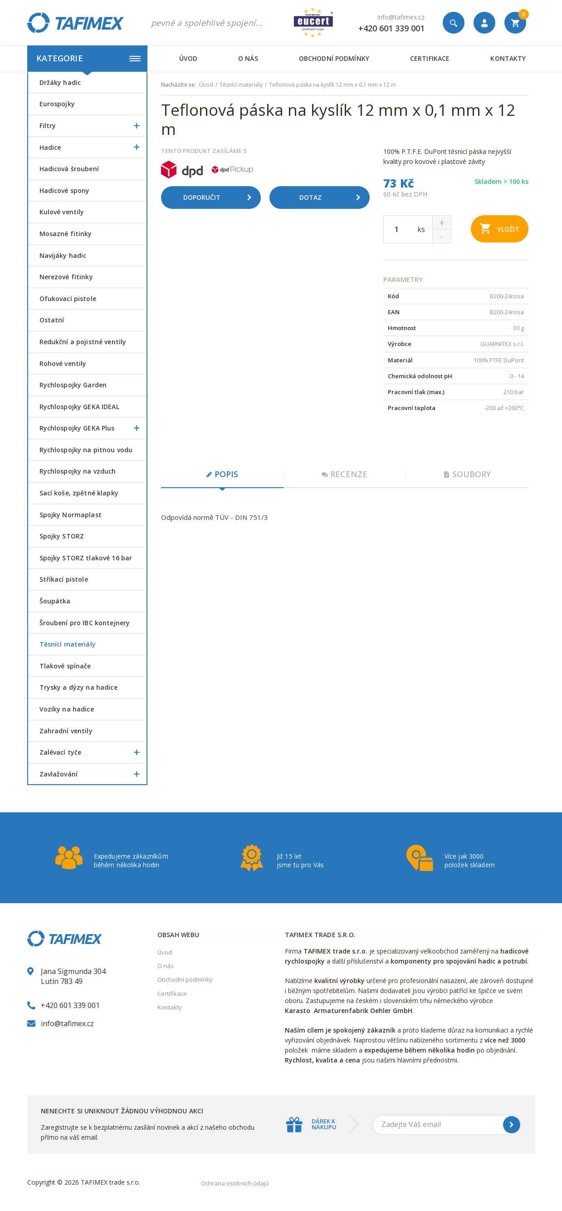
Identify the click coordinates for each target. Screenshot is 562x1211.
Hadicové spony (64, 190)
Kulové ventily (61, 212)
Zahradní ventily (66, 731)
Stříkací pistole (63, 579)
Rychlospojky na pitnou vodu (86, 449)
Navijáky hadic (63, 255)
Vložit (499, 228)
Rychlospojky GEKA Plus (93, 428)
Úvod (188, 58)
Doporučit (221, 197)
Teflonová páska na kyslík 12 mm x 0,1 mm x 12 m (332, 85)
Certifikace (430, 58)
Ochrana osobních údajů (235, 1183)
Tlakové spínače (65, 666)
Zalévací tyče (93, 752)
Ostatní (51, 320)
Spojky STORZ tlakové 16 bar (85, 558)
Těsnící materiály (67, 644)
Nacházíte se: (178, 85)
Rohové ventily (63, 363)
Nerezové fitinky (66, 276)
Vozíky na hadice (66, 709)
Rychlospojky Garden (73, 385)
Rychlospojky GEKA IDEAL (79, 406)
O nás (248, 58)
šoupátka (55, 601)
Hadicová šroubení (69, 168)
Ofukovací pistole (67, 298)
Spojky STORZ (61, 536)
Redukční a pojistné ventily (83, 341)
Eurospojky (57, 103)
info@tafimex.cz (401, 17)
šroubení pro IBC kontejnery (84, 622)
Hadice (93, 147)
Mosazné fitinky (65, 233)
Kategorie (88, 58)
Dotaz (333, 197)
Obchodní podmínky (334, 58)
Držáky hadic (60, 82)
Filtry (93, 125)
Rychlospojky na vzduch (77, 471)
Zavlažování (93, 774)
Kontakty (508, 58)
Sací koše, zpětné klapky (78, 493)
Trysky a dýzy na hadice (78, 687)
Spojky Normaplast (70, 514)
